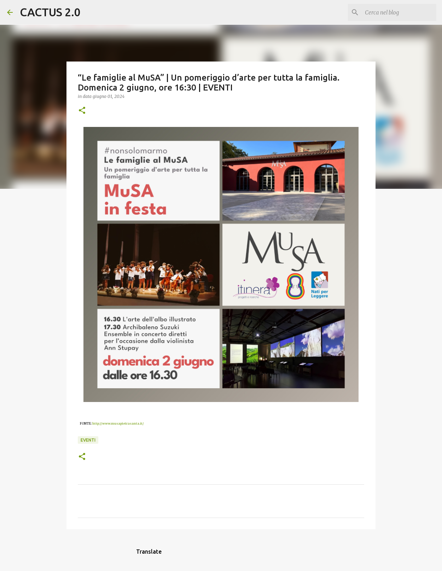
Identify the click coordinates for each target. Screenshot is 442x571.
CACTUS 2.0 (50, 12)
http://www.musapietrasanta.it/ (118, 423)
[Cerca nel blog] (399, 12)
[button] (82, 111)
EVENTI (88, 440)
